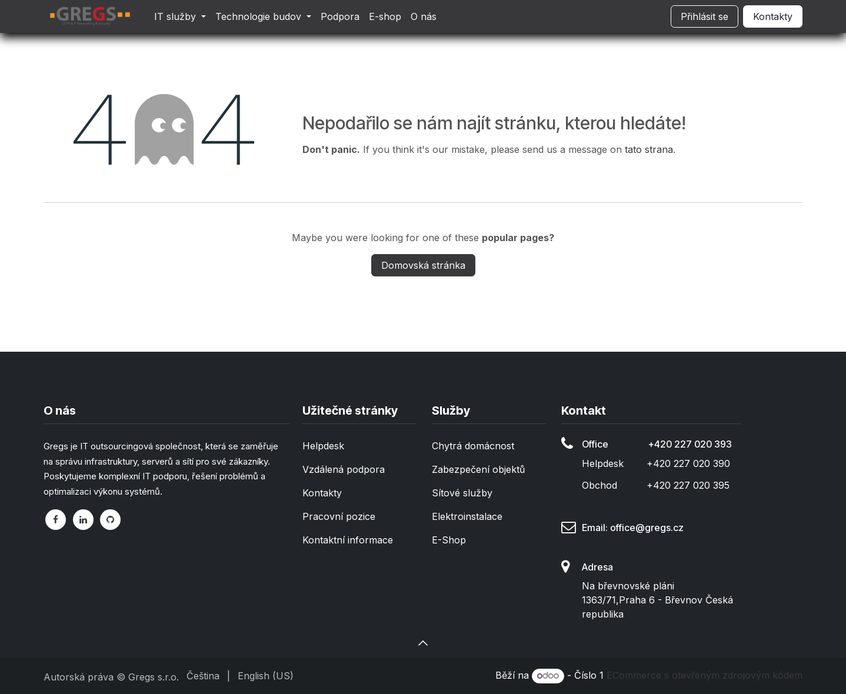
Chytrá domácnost (473, 446)
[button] (423, 643)
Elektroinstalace (467, 516)
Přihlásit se (704, 16)
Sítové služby (462, 493)
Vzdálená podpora (343, 469)
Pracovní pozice (338, 516)
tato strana (649, 149)
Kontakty (772, 16)
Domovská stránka (423, 265)
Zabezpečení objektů (478, 469)
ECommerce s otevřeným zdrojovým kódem (704, 675)
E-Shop (449, 540)
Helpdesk (323, 446)
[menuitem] (180, 16)
